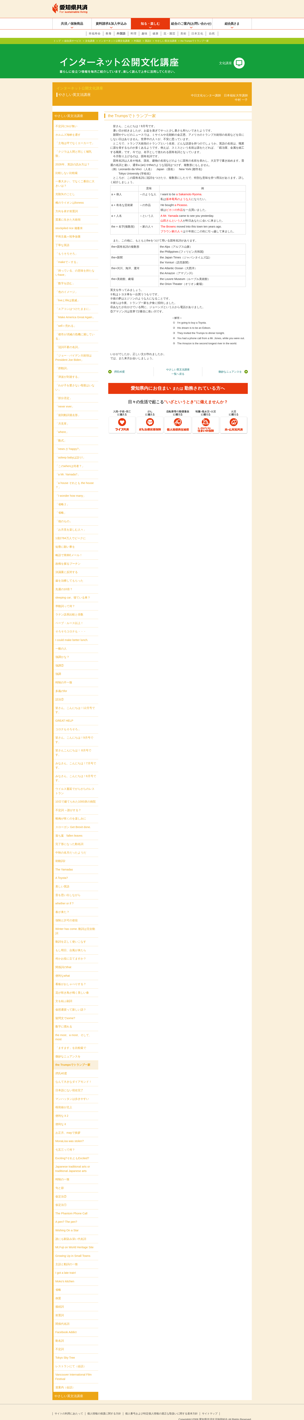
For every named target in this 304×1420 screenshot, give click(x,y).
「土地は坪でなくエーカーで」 (74, 136)
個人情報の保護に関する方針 (104, 1407)
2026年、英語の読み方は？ (72, 158)
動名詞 (59, 1334)
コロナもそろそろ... (67, 722)
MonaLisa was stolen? (69, 1134)
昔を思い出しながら (68, 888)
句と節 (59, 1181)
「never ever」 (65, 400)
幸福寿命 (95, 33)
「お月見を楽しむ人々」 (70, 523)
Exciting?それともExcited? (72, 1151)
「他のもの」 (63, 514)
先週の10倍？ (64, 582)
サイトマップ (209, 1407)
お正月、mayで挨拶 (67, 1126)
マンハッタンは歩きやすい (72, 1092)
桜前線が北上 (63, 1100)
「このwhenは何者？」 (70, 459)
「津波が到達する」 (68, 370)
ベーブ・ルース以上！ (69, 616)
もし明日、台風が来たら (70, 943)
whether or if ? (64, 897)
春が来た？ (62, 905)
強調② (59, 659)
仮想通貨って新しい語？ (70, 1003)
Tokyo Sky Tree (65, 1351)
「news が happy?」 (68, 442)
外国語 (121, 33)
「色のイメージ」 (66, 285)
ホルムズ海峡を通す (68, 128)
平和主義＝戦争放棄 (68, 230)
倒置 (58, 1291)
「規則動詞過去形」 (68, 408)
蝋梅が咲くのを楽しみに (70, 812)
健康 (155, 33)
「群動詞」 (62, 361)
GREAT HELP (64, 714)
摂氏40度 (119, 365)
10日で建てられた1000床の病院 (75, 795)
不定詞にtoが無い (66, 119)
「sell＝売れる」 (66, 319)
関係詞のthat (63, 960)
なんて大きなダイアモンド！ (73, 1075)
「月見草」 (62, 417)
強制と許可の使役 (66, 914)
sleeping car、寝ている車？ (73, 591)
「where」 (62, 425)
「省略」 (61, 506)
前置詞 (59, 1308)
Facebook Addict (66, 1325)
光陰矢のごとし (65, 187)
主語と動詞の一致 (66, 1257)
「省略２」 (62, 497)
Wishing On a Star (67, 1224)
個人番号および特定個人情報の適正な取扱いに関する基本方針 (161, 1407)
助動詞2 (60, 854)
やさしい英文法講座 (166, 41)
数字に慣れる (63, 1020)
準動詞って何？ (65, 599)
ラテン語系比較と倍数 (69, 608)
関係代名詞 (62, 1317)
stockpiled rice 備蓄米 (69, 221)
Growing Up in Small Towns (73, 1249)
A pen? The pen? (66, 1215)
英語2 (148, 41)
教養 (109, 33)
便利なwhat (62, 969)
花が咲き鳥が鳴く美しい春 (72, 986)
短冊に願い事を (65, 540)
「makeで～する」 (67, 255)
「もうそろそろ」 (66, 247)
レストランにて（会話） (70, 1359)
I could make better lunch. (71, 633)
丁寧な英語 (62, 238)
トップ (57, 41)
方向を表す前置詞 (66, 204)
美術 (183, 33)
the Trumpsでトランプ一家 (73, 1058)
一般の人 (61, 642)
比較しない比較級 (66, 166)
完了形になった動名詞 (69, 837)
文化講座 (90, 41)
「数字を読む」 (65, 277)
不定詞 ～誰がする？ (68, 803)
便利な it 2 (61, 1109)
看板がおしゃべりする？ (70, 977)
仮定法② (61, 1190)
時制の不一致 (63, 676)
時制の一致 (62, 1173)
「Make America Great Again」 (75, 310)
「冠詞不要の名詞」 (68, 340)
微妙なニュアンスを (230, 365)
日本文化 (197, 33)
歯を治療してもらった (69, 574)
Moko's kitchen (64, 1274)
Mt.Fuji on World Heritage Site (74, 1240)
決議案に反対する (66, 565)
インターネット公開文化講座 (114, 41)
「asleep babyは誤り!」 (70, 451)
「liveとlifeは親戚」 (67, 293)
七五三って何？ (65, 1143)
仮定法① (61, 1198)
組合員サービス (72, 41)
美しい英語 (62, 880)
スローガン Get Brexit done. (73, 820)
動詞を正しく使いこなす (70, 935)
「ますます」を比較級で (70, 1041)
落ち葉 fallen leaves (69, 829)
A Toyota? (61, 871)
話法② (59, 693)
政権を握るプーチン (68, 557)
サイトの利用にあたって (69, 1407)
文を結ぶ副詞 (63, 994)
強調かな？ (62, 650)
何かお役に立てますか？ (70, 952)
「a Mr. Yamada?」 (67, 468)
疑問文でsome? (65, 1011)
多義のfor (61, 684)
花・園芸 (169, 33)
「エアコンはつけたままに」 (73, 302)
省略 (58, 1283)
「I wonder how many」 (70, 489)
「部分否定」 (63, 391)
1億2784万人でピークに (70, 531)
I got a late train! (65, 1266)
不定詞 (59, 1342)
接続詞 (59, 1300)
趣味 (145, 33)
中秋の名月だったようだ (70, 846)
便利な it (60, 1117)
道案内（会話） (65, 1381)
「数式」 (61, 434)
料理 (134, 33)
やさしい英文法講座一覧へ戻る (178, 365)
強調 (58, 667)
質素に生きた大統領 (68, 213)
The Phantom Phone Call (71, 1207)
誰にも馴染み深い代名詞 (70, 1232)
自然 (212, 33)
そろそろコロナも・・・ (70, 625)
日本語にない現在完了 (69, 1083)
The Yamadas (64, 863)
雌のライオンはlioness (69, 196)
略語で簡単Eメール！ (69, 548)
